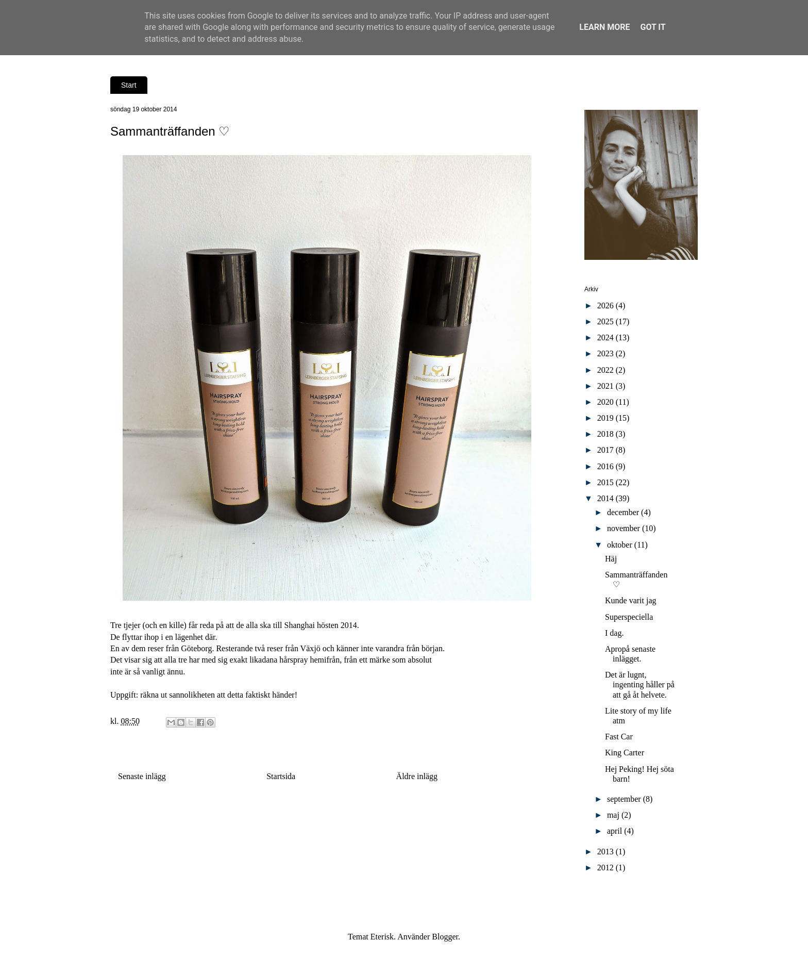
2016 (606, 466)
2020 (606, 402)
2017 (606, 449)
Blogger (445, 936)
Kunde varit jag (630, 600)
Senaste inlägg (142, 776)
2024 (606, 337)
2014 (606, 498)
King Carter (624, 752)
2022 (606, 370)
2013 (606, 851)
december (624, 512)
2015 (606, 482)
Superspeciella (629, 617)
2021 (606, 386)
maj (614, 815)
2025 (606, 321)
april (615, 831)
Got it (652, 27)
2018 (606, 434)
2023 (606, 353)
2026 (606, 305)
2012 (606, 867)
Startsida (280, 776)
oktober (620, 544)
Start (129, 85)
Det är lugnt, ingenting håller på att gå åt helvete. (640, 684)
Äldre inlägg (416, 776)
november (624, 528)
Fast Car (619, 736)
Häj (611, 558)
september (625, 799)
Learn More (604, 27)
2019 (606, 418)
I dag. (614, 633)
